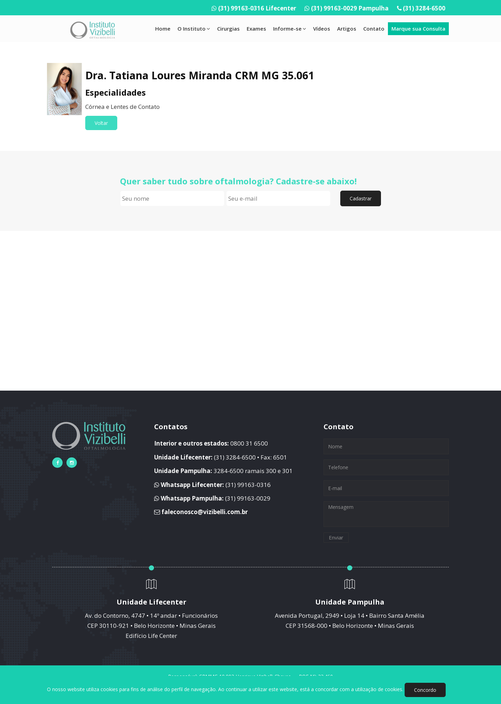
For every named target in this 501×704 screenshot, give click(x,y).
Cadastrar (361, 198)
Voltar (101, 123)
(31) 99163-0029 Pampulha (350, 8)
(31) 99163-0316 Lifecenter (257, 8)
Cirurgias (228, 28)
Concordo (425, 690)
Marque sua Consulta (418, 28)
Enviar (336, 537)
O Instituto (193, 28)
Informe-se (289, 28)
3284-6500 (229, 471)
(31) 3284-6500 (424, 8)
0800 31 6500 (249, 443)
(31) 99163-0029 (247, 498)
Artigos (346, 28)
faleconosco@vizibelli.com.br (204, 512)
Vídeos (321, 28)
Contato (373, 28)
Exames (256, 28)
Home (162, 28)
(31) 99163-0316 (248, 485)
